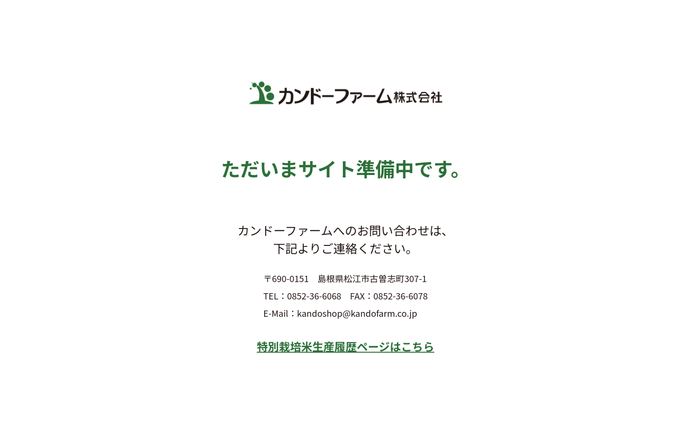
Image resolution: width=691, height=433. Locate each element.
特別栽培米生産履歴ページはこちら (346, 346)
